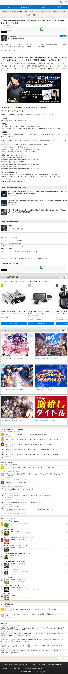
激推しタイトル (37, 15)
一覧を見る (64, 277)
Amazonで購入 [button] (14, 323)
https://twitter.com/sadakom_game (30, 126)
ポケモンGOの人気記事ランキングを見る (11, 506)
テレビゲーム (46, 281)
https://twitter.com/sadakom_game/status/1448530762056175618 (31, 128)
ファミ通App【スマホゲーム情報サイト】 (11, 11)
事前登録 (28, 15)
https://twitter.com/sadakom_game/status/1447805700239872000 (20, 164)
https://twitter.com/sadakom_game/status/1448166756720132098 (20, 168)
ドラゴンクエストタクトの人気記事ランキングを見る (14, 513)
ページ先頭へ (63, 659)
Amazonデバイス (35, 281)
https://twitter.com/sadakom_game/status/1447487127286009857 (20, 159)
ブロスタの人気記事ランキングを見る (10, 493)
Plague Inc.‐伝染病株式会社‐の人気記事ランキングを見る (14, 499)
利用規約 (15, 664)
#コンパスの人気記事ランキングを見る (10, 471)
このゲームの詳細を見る (16, 229)
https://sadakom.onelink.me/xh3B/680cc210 (13, 181)
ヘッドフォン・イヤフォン (9, 281)
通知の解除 (42, 664)
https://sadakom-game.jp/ (15, 243)
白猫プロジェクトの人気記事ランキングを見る (12, 486)
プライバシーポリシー (32, 664)
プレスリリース (39, 11)
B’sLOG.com (58, 664)
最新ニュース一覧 (28, 11)
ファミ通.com (50, 664)
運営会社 (21, 664)
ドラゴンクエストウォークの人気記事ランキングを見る (14, 479)
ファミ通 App (7, 2)
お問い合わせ (8, 664)
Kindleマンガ (23, 281)
